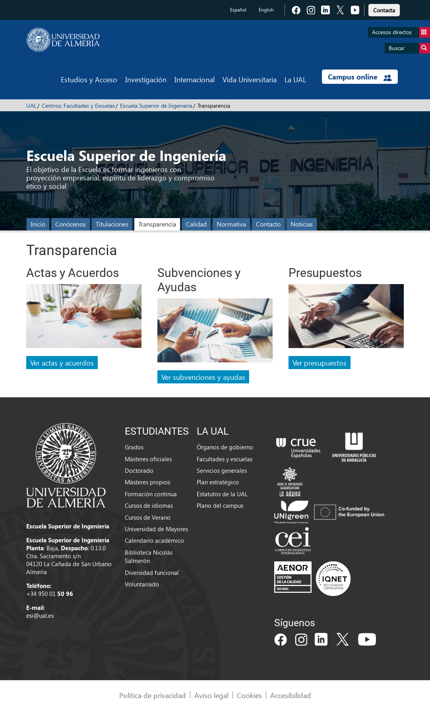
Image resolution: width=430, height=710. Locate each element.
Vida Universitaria (250, 79)
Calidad (196, 224)
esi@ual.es (40, 615)
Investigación (146, 79)
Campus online (360, 76)
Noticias (302, 224)
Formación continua (151, 494)
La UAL (295, 79)
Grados (134, 447)
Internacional (194, 79)
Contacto (268, 224)
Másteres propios (147, 482)
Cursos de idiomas (149, 505)
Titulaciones (112, 224)
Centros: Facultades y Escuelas (78, 105)
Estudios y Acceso (89, 79)
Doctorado (139, 470)
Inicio (38, 224)
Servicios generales (222, 470)
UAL (31, 105)
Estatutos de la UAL (222, 494)
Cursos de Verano (147, 517)
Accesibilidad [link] (290, 695)
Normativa (231, 224)
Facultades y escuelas (224, 459)
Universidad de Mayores (156, 529)
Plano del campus (220, 505)
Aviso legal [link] (211, 695)
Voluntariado (142, 584)
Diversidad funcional (152, 573)
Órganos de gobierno (225, 447)
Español (238, 10)
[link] (384, 9)
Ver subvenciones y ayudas (203, 377)
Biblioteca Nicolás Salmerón (148, 556)
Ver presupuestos (319, 363)
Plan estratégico (218, 482)
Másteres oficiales (148, 459)
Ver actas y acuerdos (62, 363)
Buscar (409, 48)
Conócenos (70, 224)
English (266, 10)
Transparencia (157, 224)
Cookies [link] (249, 695)
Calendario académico (154, 540)
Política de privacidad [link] (152, 695)
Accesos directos (401, 32)
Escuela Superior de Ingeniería (156, 105)
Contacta (384, 10)
